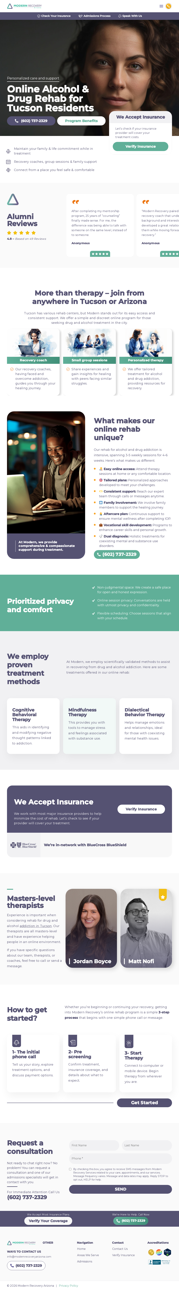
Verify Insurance (141, 148)
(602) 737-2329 (28, 122)
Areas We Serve (88, 1256)
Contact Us (120, 1250)
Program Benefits (74, 122)
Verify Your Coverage (48, 1222)
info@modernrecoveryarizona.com (29, 1258)
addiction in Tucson (36, 927)
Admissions (84, 1262)
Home (81, 1250)
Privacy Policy (68, 1287)
